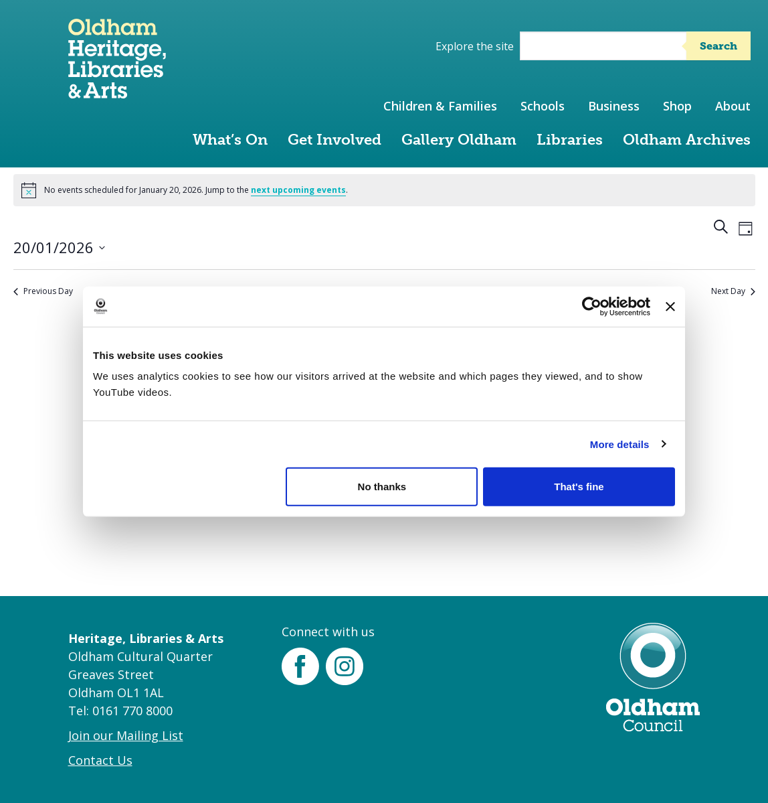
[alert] (384, 190)
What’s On (230, 140)
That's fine (578, 486)
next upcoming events (298, 190)
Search (718, 46)
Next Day (733, 291)
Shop (677, 106)
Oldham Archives (687, 140)
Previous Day (43, 291)
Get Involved (334, 140)
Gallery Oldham (458, 140)
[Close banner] (670, 306)
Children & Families (440, 106)
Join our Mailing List (125, 735)
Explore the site (475, 46)
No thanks (382, 486)
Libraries (570, 140)
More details (620, 443)
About (733, 106)
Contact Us (100, 760)
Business (614, 106)
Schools (542, 106)
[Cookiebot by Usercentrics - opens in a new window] (591, 306)
